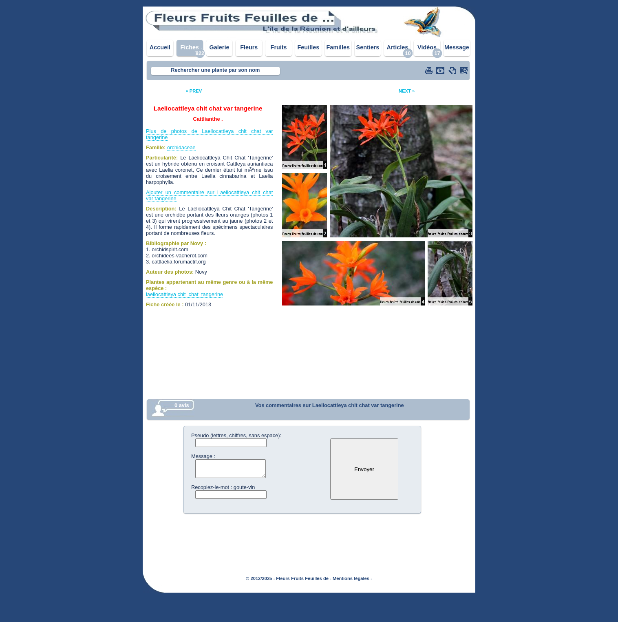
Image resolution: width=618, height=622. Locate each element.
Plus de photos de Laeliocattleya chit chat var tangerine (209, 134)
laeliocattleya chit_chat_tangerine (184, 294)
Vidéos (427, 47)
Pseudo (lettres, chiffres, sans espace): (236, 435)
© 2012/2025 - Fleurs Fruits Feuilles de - (288, 578)
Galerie (220, 47)
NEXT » (407, 91)
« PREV (193, 91)
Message (456, 47)
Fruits (279, 47)
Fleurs (249, 47)
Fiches (189, 47)
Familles (338, 47)
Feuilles (309, 47)
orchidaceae (181, 147)
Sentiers (368, 47)
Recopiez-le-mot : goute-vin (223, 487)
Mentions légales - (352, 578)
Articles (397, 47)
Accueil (160, 47)
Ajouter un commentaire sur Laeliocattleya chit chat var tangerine (209, 195)
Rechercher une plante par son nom (215, 70)
